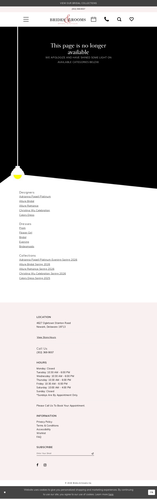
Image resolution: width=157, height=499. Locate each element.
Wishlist (41, 434)
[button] (26, 19)
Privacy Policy (44, 422)
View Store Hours (47, 338)
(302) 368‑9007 (45, 353)
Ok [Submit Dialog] (151, 493)
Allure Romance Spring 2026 (36, 269)
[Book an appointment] (93, 19)
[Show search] (119, 19)
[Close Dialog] (5, 493)
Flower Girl (25, 233)
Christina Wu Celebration (34, 210)
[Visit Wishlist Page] (131, 19)
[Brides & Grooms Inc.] (68, 19)
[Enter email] (65, 454)
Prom (22, 228)
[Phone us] (106, 19)
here (110, 495)
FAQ (39, 437)
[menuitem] (78, 9)
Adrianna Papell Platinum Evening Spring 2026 (48, 260)
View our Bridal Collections (78, 3)
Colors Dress (26, 215)
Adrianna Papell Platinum (35, 197)
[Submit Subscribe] (92, 454)
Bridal (22, 237)
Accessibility (44, 430)
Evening (24, 242)
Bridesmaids (26, 247)
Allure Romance (29, 206)
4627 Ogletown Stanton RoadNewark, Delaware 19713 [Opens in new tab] (54, 325)
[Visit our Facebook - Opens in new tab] (38, 465)
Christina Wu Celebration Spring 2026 (42, 274)
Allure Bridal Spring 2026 (34, 265)
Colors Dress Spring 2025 (34, 278)
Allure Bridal (26, 201)
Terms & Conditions (48, 426)
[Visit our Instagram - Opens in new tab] (45, 466)
